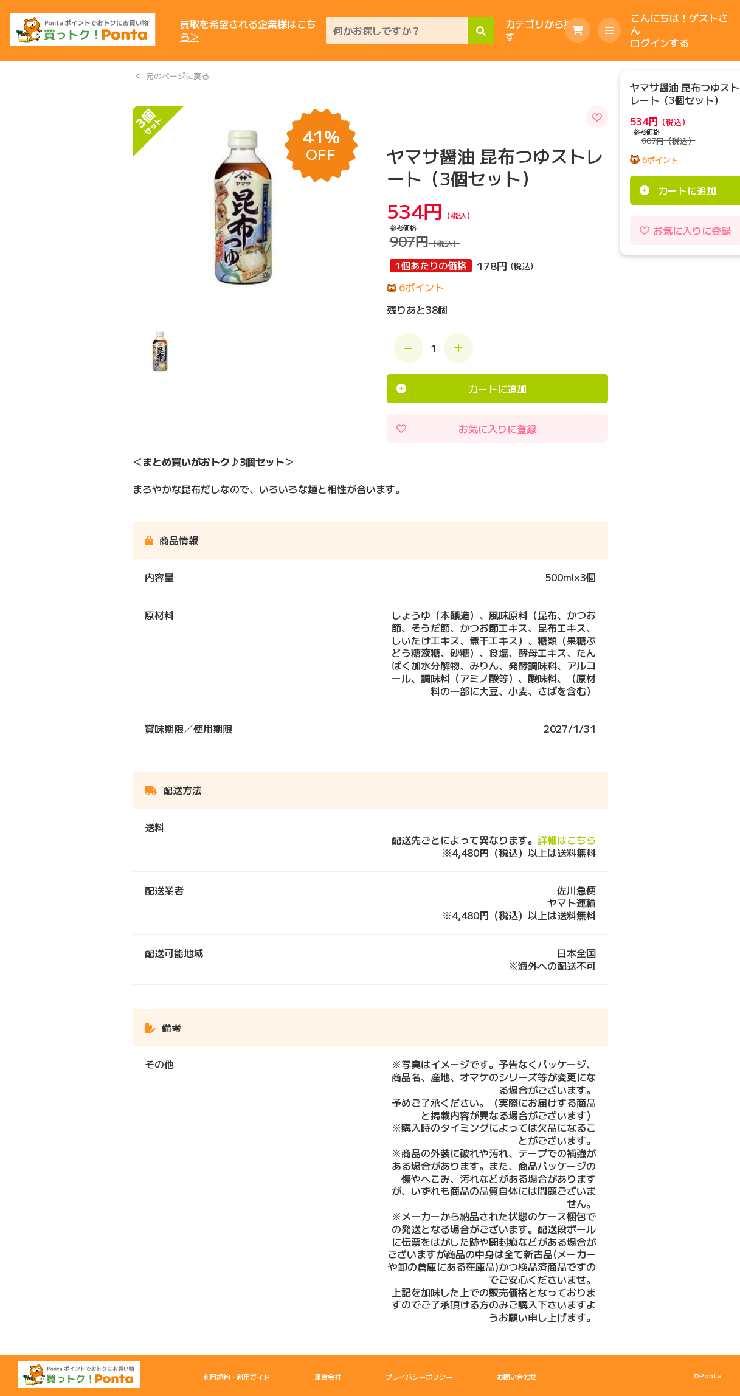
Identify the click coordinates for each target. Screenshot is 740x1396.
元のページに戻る (177, 76)
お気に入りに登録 (497, 428)
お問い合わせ (517, 1376)
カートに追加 (497, 388)
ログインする (660, 42)
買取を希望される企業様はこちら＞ (248, 30)
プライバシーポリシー (419, 1376)
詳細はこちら (567, 840)
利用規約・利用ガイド (236, 1376)
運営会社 (327, 1376)
